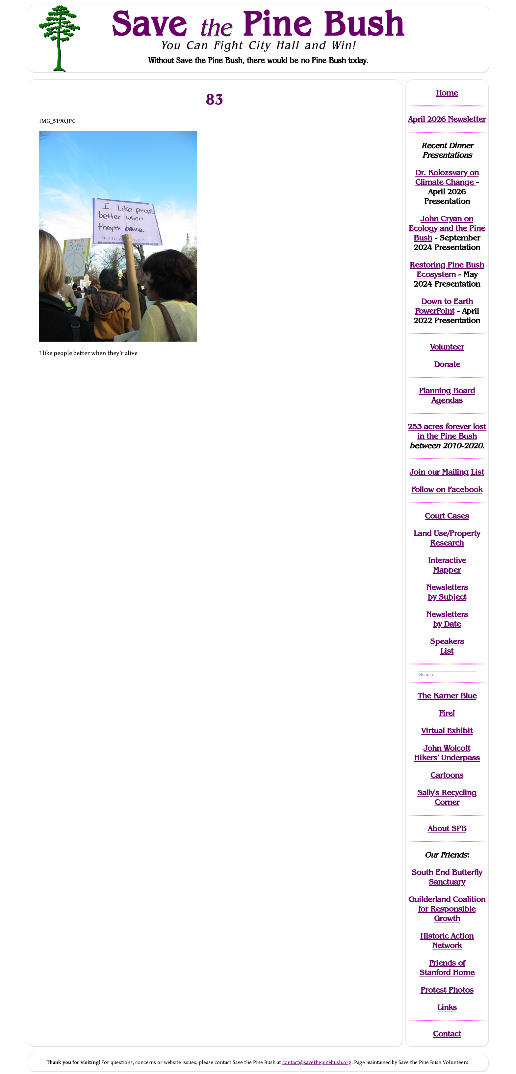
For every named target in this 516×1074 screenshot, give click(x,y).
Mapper (447, 570)
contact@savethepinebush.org (316, 1063)
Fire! (447, 713)
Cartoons (446, 775)
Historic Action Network (447, 940)
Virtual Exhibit (447, 730)
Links (447, 1007)
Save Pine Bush (258, 23)
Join (417, 472)
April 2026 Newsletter (447, 119)
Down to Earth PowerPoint (444, 306)
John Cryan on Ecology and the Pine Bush (447, 228)
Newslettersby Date (447, 619)
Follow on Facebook (446, 489)
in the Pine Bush (451, 431)
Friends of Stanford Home (447, 967)
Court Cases (447, 516)
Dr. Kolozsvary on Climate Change (447, 177)
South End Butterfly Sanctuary (447, 877)
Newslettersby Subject (447, 592)
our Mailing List (454, 472)
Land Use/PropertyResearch (447, 538)
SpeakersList (447, 646)
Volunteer (447, 347)
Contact (447, 1033)
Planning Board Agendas (447, 395)
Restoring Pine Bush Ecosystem (447, 269)
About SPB (447, 828)
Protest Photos (447, 990)
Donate (447, 364)
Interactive (447, 560)
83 (215, 99)
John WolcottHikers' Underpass (447, 752)
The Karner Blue (447, 695)
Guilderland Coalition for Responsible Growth (447, 908)
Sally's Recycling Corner (447, 797)
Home (447, 93)
